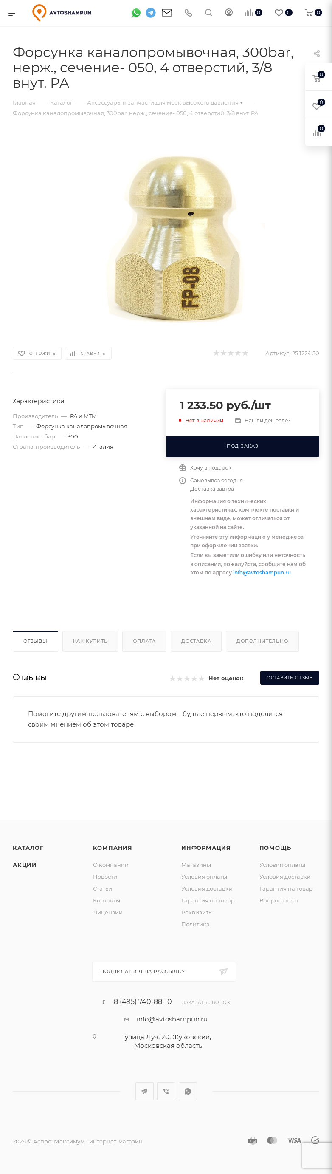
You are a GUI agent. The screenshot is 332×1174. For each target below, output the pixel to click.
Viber (166, 1091)
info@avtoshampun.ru (262, 572)
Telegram (144, 1091)
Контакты (106, 900)
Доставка (196, 641)
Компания (112, 847)
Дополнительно (262, 641)
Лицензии (108, 912)
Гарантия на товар (208, 900)
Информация (206, 847)
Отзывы (35, 641)
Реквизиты (197, 912)
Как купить (90, 641)
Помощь (275, 847)
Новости (105, 876)
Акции (25, 864)
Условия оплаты (204, 876)
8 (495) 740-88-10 (143, 1002)
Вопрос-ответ (278, 900)
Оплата (144, 641)
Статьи (102, 888)
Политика (195, 924)
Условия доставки (207, 888)
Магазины (196, 864)
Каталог (28, 847)
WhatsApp (188, 1091)
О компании (111, 864)
